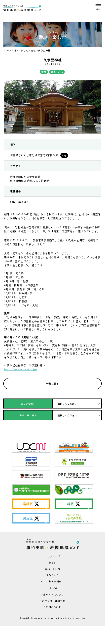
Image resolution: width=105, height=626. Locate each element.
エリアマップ (52, 556)
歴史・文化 (57, 71)
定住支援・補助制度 (53, 600)
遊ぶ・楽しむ (21, 50)
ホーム (7, 50)
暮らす (52, 562)
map (64, 155)
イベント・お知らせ (52, 581)
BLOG (53, 588)
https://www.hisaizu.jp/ (20, 369)
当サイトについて (53, 594)
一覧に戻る (34, 383)
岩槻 (33, 50)
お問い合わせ (53, 607)
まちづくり (52, 575)
